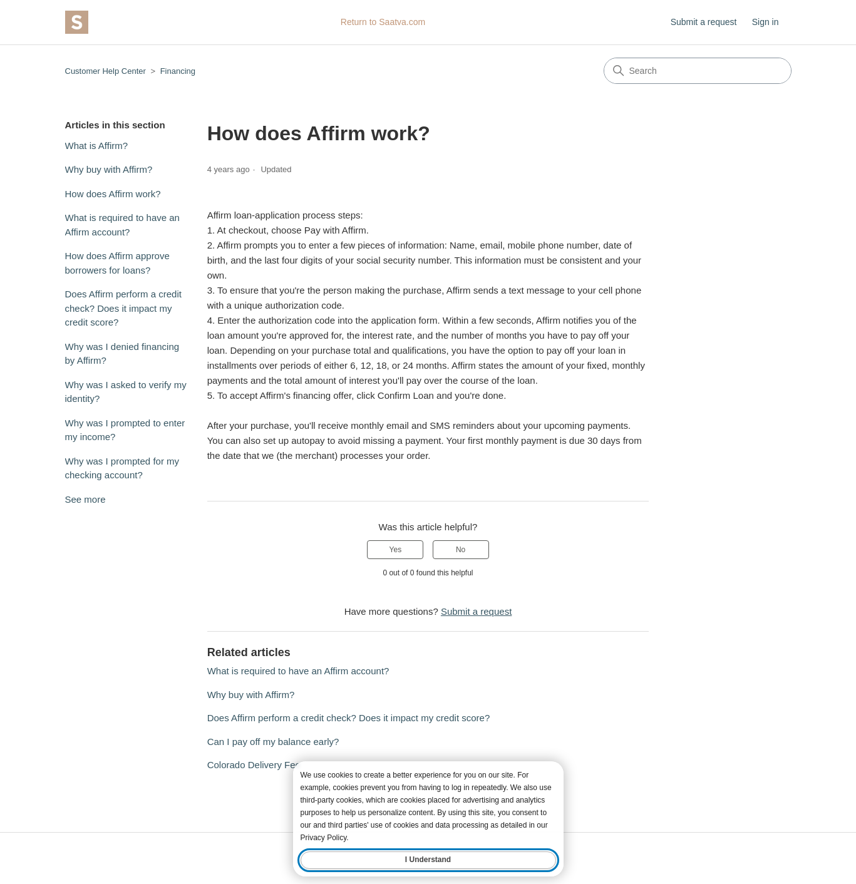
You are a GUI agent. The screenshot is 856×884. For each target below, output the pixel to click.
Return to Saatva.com (383, 22)
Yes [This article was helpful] (395, 549)
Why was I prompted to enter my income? (125, 430)
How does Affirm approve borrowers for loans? (117, 262)
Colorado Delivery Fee (254, 764)
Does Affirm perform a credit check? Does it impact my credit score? (123, 308)
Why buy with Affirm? (109, 169)
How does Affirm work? (113, 193)
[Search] (697, 70)
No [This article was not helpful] (460, 549)
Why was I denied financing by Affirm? (122, 353)
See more (85, 499)
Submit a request (704, 22)
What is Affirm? (96, 145)
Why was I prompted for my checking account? (122, 468)
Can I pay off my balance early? (273, 741)
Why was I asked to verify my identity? (126, 391)
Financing (177, 71)
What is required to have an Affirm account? (122, 224)
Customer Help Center (105, 71)
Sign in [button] (765, 22)
